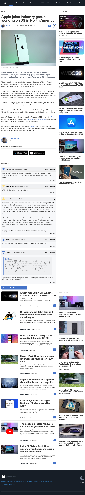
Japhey (8, 252)
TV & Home (59, 3)
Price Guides (71, 3)
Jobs (40, 481)
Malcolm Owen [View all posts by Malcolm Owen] (24, 306)
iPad (25, 3)
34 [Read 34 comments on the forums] (50, 26)
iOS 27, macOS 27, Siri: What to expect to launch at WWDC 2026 (38, 294)
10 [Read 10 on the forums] (54, 349)
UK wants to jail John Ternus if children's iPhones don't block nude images (36, 315)
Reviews (3, 481)
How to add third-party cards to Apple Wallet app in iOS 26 (37, 336)
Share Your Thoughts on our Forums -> (14, 288)
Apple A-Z (30, 481)
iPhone (32, 3)
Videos (36, 481)
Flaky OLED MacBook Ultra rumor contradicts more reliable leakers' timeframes (37, 449)
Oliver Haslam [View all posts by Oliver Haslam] (24, 463)
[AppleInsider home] (5, 3)
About (50, 169)
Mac (18, 3)
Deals (24, 481)
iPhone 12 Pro (41, 119)
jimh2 (8, 199)
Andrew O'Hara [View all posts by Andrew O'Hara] (24, 440)
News (11, 3)
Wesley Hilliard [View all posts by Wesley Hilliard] (24, 373)
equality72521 (10, 186)
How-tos (19, 481)
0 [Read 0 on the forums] (54, 305)
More (81, 3)
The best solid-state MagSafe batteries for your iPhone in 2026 (37, 425)
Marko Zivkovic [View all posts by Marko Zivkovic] (24, 417)
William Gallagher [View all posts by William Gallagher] (25, 329)
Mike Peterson (10, 26)
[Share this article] (54, 26)
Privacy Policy (47, 481)
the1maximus (10, 169)
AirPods (49, 3)
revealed (32, 126)
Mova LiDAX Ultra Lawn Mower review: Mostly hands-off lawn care (37, 359)
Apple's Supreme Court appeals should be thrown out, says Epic (37, 381)
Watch (41, 3)
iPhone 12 (29, 119)
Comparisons (11, 481)
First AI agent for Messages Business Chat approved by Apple (35, 403)
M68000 (8, 239)
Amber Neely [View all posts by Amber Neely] (24, 350)
